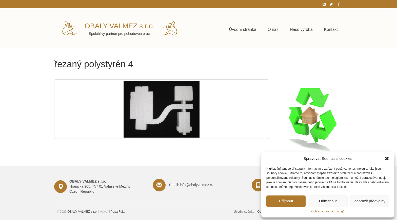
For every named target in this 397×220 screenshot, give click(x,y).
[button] (386, 158)
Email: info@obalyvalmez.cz (191, 185)
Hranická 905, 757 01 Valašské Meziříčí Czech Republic (100, 186)
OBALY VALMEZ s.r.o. (120, 26)
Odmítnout (328, 201)
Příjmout (286, 201)
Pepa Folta (118, 211)
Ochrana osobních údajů (328, 211)
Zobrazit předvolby (369, 201)
